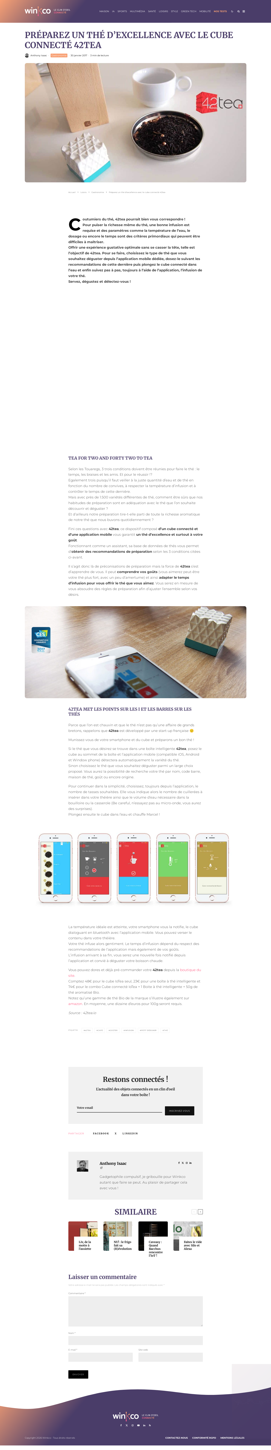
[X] (127, 1430)
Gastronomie (59, 55)
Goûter (114, 1030)
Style (174, 11)
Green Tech (188, 11)
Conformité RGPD (204, 1442)
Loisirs (163, 11)
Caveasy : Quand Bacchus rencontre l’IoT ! (156, 1248)
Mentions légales (232, 1442)
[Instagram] (132, 1430)
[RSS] (150, 1430)
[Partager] (101, 1133)
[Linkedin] (144, 1430)
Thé (166, 1030)
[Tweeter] (116, 1133)
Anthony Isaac (38, 55)
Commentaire (77, 1293)
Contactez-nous (176, 1442)
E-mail (72, 1354)
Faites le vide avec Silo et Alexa (193, 1245)
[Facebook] (121, 1430)
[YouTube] (138, 1430)
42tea (88, 1030)
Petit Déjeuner (149, 1030)
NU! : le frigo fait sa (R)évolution (123, 1245)
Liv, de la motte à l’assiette (85, 1245)
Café (100, 1030)
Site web (143, 1354)
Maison (104, 11)
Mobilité (205, 11)
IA (113, 11)
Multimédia (137, 11)
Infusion (129, 1030)
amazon (75, 1004)
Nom (72, 1337)
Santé (152, 11)
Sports (122, 11)
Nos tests (220, 11)
